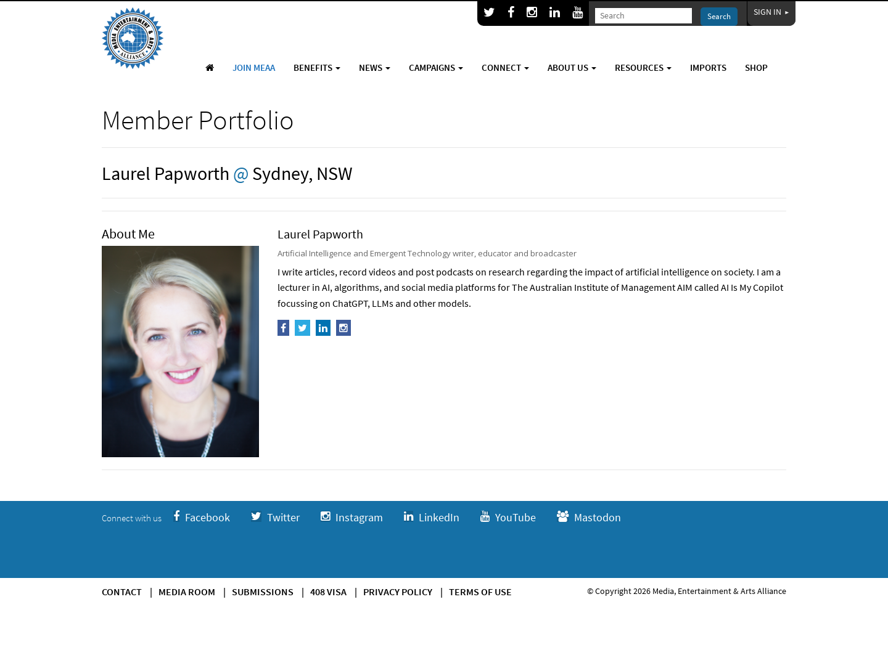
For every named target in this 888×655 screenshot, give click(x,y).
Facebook (201, 517)
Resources (643, 67)
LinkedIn (431, 517)
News (374, 67)
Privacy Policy (397, 591)
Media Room (186, 591)
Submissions (263, 591)
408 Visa (328, 591)
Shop (756, 67)
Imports (708, 67)
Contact (122, 591)
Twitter (275, 517)
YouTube (508, 517)
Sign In (771, 11)
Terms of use (480, 591)
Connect (505, 67)
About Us (572, 67)
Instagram (352, 517)
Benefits (317, 67)
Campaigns (436, 67)
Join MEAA (253, 67)
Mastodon (589, 517)
